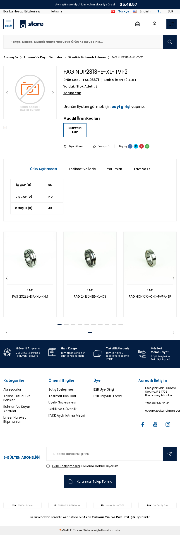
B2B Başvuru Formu (108, 396)
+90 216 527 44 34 (157, 403)
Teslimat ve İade (82, 169)
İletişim (56, 11)
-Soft (64, 530)
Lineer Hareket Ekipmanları (14, 419)
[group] (30, 92)
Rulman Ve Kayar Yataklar (43, 57)
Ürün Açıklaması (43, 169)
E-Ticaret (76, 530)
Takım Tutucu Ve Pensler (17, 398)
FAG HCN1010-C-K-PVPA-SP (150, 296)
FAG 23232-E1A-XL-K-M (30, 296)
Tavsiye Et (101, 146)
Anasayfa (10, 57)
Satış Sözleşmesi (61, 389)
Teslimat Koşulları (62, 396)
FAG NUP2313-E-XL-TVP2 (128, 57)
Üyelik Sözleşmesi (62, 402)
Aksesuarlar (12, 389)
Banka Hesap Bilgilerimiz (22, 11)
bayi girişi (120, 106)
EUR (170, 11)
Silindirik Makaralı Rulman (87, 57)
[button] (7, 92)
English (142, 11)
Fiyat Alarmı (73, 146)
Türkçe (120, 11)
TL (159, 11)
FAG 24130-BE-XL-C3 (90, 296)
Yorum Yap (72, 93)
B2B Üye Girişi (104, 389)
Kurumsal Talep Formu (90, 481)
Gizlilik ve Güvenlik (62, 409)
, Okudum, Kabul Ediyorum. (82, 466)
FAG (30, 290)
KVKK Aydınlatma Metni (66, 415)
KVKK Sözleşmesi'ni (66, 466)
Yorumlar (114, 169)
